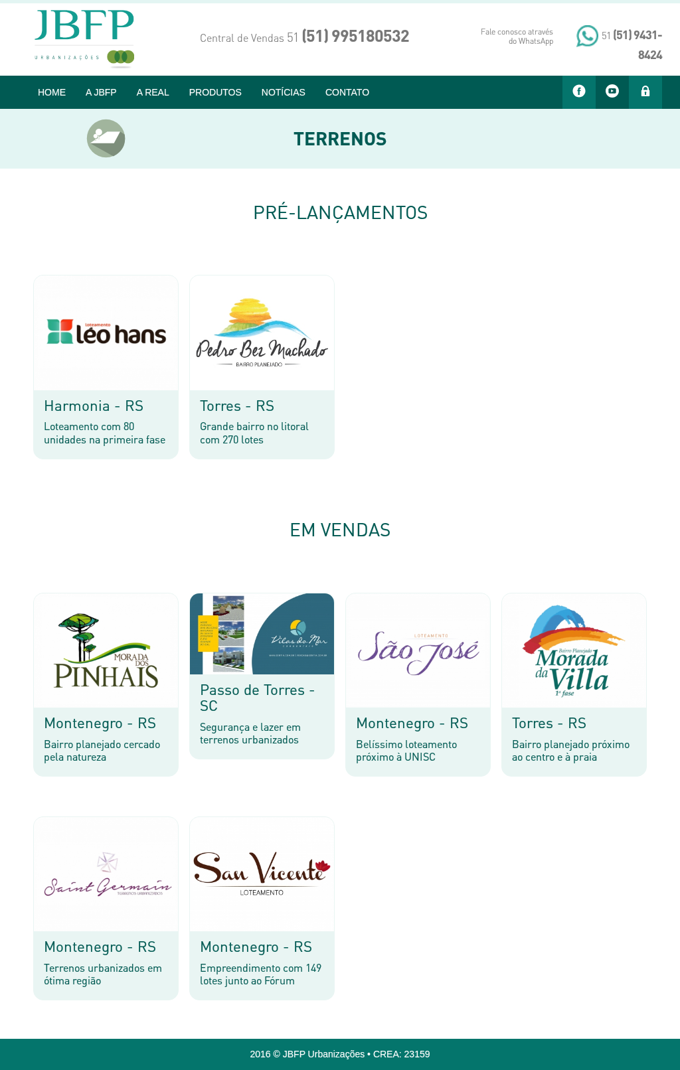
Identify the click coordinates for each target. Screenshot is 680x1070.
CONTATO (347, 92)
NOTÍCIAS (283, 92)
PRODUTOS (215, 92)
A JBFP (101, 92)
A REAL (153, 92)
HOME (52, 92)
